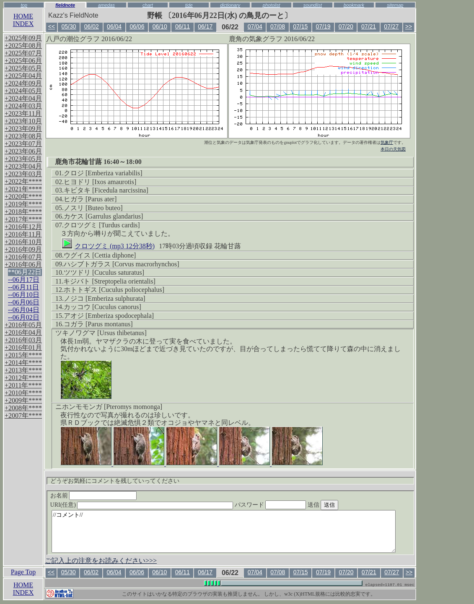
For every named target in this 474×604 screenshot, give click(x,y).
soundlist (312, 5)
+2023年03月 (23, 173)
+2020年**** (23, 196)
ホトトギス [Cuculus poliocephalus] (114, 289)
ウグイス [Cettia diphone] (100, 255)
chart (147, 5)
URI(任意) (150, 505)
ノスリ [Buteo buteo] (93, 207)
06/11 (182, 26)
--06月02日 (23, 317)
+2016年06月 (23, 264)
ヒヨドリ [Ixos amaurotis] (100, 181)
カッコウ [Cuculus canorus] (102, 306)
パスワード (286, 505)
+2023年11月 (23, 113)
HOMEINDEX (23, 20)
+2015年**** (23, 355)
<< (51, 26)
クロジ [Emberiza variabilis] (103, 173)
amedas (106, 5)
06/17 (205, 26)
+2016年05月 (23, 324)
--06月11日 (23, 287)
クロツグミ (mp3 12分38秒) (108, 244)
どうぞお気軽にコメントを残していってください (114, 481)
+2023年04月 (23, 166)
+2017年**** (23, 219)
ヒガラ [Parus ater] (90, 199)
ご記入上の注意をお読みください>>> (101, 560)
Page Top (23, 571)
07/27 (391, 26)
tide (189, 5)
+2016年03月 (23, 340)
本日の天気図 (393, 149)
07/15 (300, 26)
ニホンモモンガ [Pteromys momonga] (108, 406)
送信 (338, 505)
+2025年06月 (23, 60)
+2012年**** (23, 377)
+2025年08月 (23, 45)
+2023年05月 (23, 158)
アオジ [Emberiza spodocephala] (109, 315)
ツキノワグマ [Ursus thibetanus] (101, 332)
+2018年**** (23, 211)
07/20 (346, 26)
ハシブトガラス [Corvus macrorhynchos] (121, 264)
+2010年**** (23, 392)
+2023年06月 (23, 151)
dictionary (230, 5)
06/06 (137, 26)
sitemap (395, 5)
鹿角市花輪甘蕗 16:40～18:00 (98, 161)
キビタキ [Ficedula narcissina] (106, 190)
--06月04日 (23, 309)
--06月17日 (23, 279)
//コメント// (224, 531)
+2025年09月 (23, 38)
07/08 (277, 26)
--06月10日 (23, 294)
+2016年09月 (23, 249)
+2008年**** (23, 407)
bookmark (354, 5)
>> (408, 26)
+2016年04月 (23, 332)
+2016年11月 (23, 234)
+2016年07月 (23, 256)
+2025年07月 (23, 53)
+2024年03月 (23, 105)
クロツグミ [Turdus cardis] (102, 225)
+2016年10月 (23, 241)
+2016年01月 (23, 347)
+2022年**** (23, 181)
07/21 (368, 26)
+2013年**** (23, 370)
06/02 (91, 26)
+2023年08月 (23, 136)
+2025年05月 (23, 68)
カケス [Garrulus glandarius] (103, 216)
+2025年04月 (23, 75)
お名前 (93, 495)
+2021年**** (23, 189)
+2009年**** (23, 400)
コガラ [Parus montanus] (98, 324)
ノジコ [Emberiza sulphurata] (104, 298)
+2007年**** (23, 415)
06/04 (114, 26)
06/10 (160, 26)
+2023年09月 (23, 128)
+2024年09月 (23, 83)
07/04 (255, 26)
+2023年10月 (23, 121)
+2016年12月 (23, 226)
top (24, 5)
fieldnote (65, 5)
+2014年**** (23, 362)
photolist (271, 5)
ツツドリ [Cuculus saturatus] (104, 272)
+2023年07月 (23, 143)
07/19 (323, 26)
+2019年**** (23, 204)
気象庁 (387, 142)
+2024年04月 (23, 98)
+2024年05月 (23, 90)
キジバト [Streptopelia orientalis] (109, 281)
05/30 (69, 26)
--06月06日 (23, 302)
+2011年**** (23, 385)
